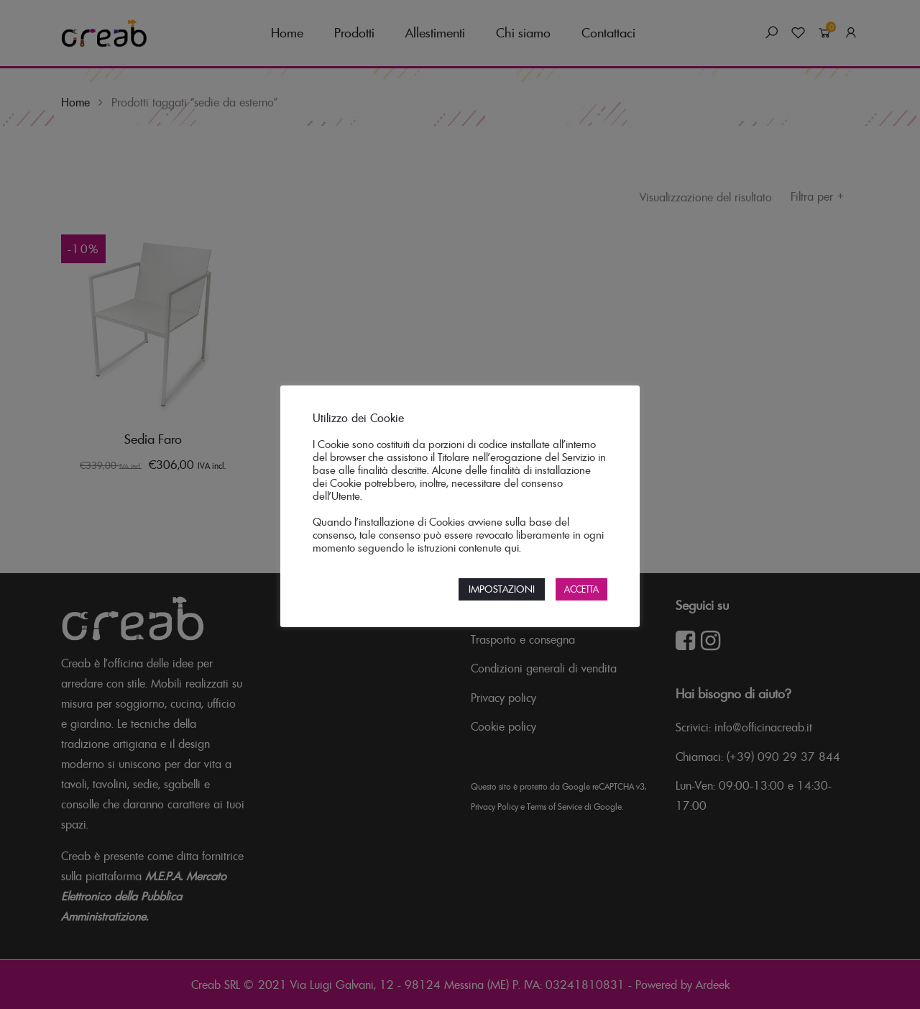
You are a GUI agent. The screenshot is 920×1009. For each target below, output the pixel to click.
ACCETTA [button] (581, 589)
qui (512, 548)
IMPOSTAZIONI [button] (502, 589)
